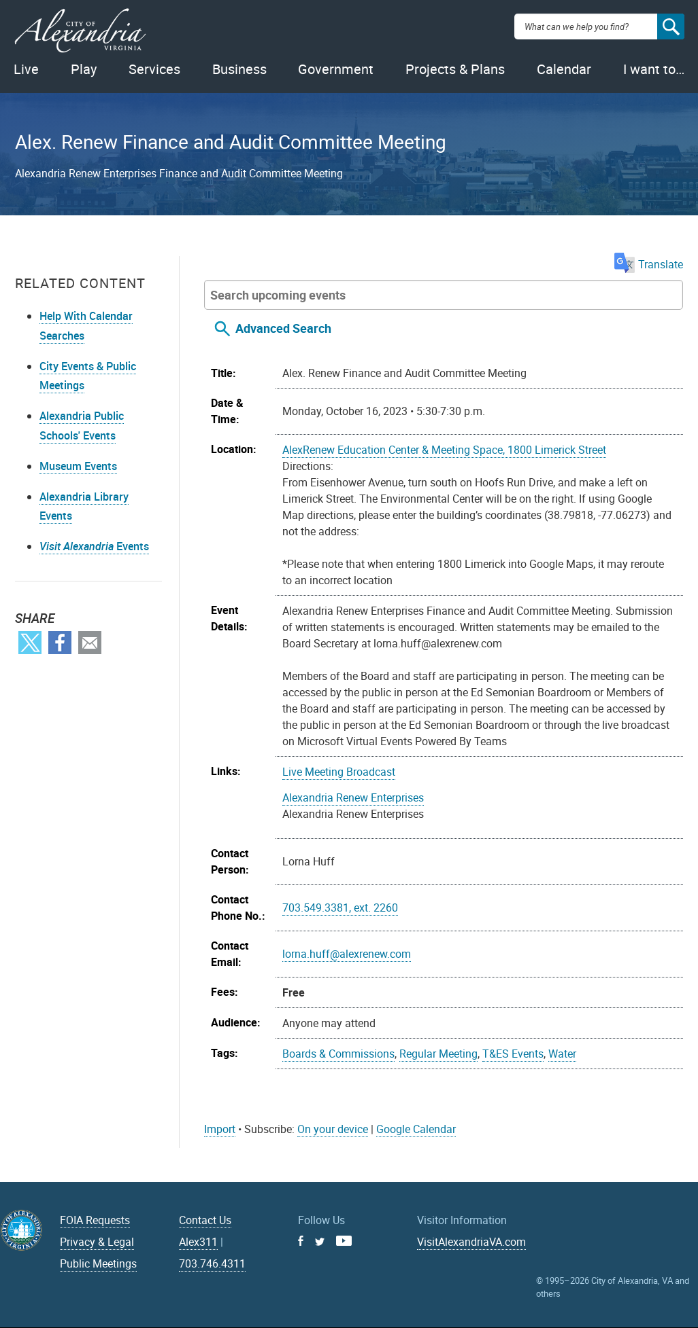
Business (239, 69)
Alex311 (198, 1241)
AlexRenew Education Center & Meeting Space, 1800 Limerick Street (444, 449)
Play (84, 69)
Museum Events (78, 466)
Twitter (29, 642)
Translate (648, 264)
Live (26, 69)
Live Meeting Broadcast (338, 771)
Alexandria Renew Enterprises (353, 797)
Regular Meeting (438, 1053)
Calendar (564, 69)
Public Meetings (98, 1263)
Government (335, 69)
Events (94, 546)
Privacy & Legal (97, 1241)
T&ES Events (513, 1053)
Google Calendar (416, 1128)
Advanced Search (283, 328)
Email (89, 642)
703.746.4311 (212, 1263)
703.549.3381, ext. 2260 (340, 907)
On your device (332, 1128)
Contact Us (205, 1220)
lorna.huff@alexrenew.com (346, 953)
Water (562, 1053)
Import (219, 1128)
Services (154, 69)
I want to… (653, 69)
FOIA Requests (95, 1220)
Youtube (344, 1241)
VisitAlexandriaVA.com (471, 1241)
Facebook (59, 642)
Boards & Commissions (338, 1053)
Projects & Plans (455, 69)
